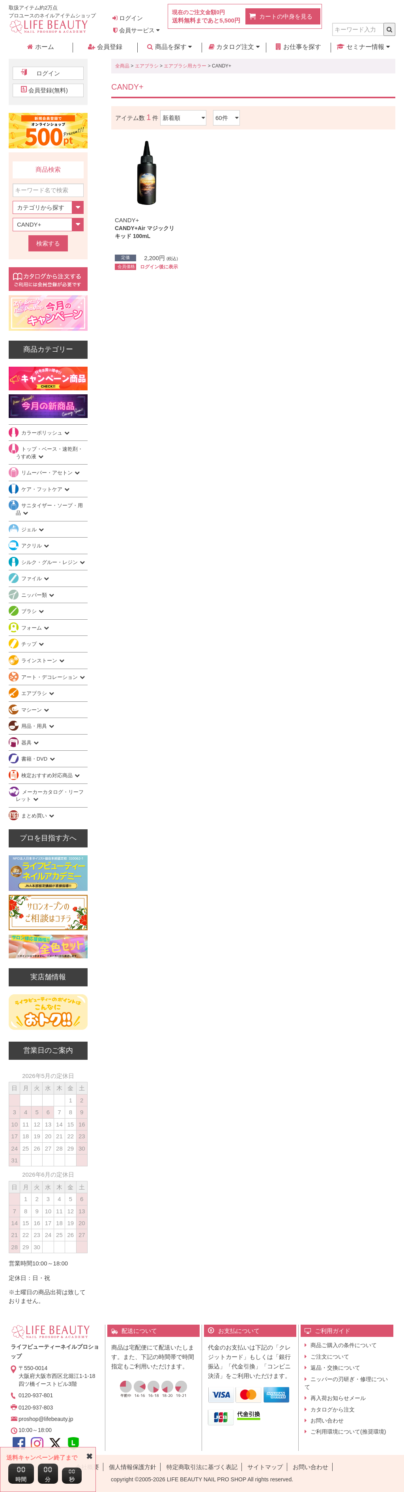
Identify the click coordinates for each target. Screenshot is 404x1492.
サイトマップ (265, 1467)
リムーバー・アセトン (47, 473)
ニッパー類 (35, 595)
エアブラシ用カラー (185, 66)
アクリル (32, 546)
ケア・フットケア (42, 489)
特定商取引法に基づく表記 (202, 1467)
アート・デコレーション (50, 677)
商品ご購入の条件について (343, 1345)
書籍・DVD (35, 759)
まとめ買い (35, 816)
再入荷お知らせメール (338, 1398)
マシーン (32, 710)
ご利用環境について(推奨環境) (348, 1431)
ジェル (29, 529)
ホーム (40, 46)
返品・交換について (335, 1368)
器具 (27, 743)
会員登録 (105, 46)
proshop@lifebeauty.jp (46, 1419)
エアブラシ (147, 66)
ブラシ (29, 611)
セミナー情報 (363, 46)
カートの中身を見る (285, 16)
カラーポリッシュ (42, 433)
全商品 (122, 66)
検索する (48, 243)
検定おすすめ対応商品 (47, 775)
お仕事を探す (298, 46)
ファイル (32, 578)
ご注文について (329, 1356)
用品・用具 (35, 726)
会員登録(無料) (48, 90)
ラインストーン (40, 661)
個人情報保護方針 (132, 1467)
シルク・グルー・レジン (50, 562)
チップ (29, 644)
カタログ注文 (234, 46)
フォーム (32, 628)
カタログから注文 (332, 1409)
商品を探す (169, 46)
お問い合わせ (327, 1420)
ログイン (127, 18)
